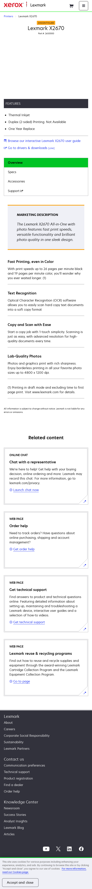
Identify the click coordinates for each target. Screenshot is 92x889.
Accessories (16, 181)
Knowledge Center (21, 802)
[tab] (46, 162)
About (8, 722)
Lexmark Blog (14, 828)
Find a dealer (13, 785)
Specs (12, 172)
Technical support (17, 772)
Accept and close (20, 882)
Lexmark (11, 716)
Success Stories (15, 815)
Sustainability (13, 742)
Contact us (14, 759)
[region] (46, 873)
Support (15, 191)
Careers (9, 729)
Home (49, 5)
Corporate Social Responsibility (26, 735)
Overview (15, 162)
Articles (9, 834)
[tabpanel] (46, 301)
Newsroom (12, 808)
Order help (12, 791)
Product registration (18, 778)
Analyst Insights (15, 821)
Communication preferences (24, 765)
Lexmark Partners (17, 748)
